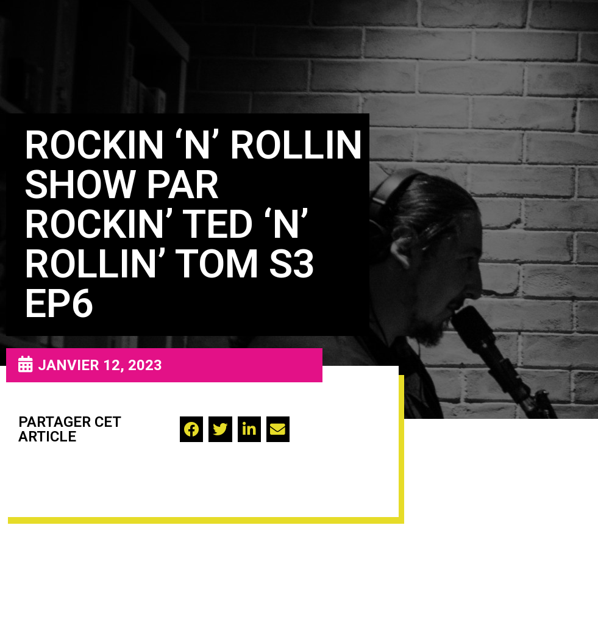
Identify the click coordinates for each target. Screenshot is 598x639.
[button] (191, 429)
